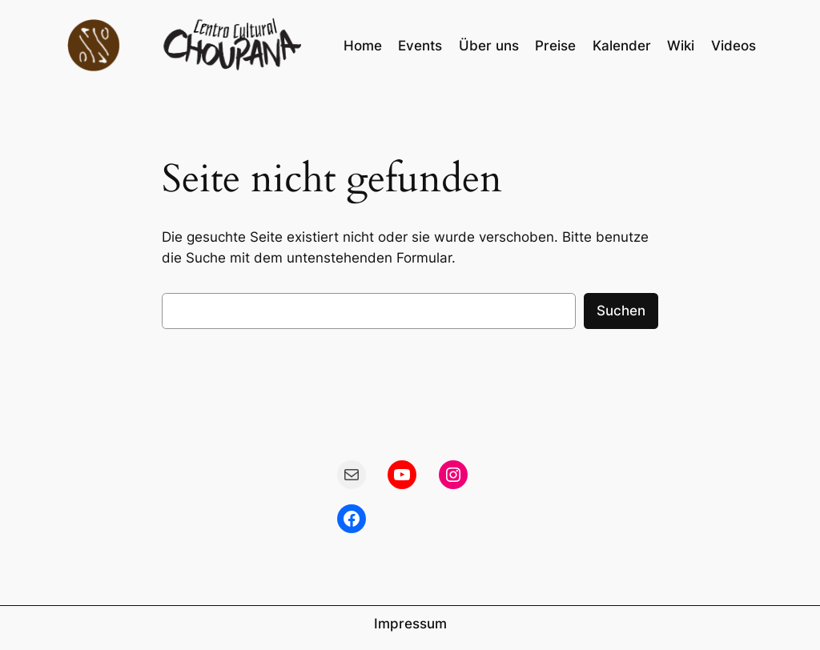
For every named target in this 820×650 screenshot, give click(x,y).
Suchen (621, 311)
